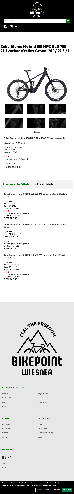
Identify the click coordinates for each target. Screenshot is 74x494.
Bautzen (5, 393)
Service (5, 437)
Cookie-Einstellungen (43, 490)
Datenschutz (43, 429)
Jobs (4, 464)
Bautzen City (7, 398)
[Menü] (16, 26)
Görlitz (4, 406)
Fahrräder (6, 424)
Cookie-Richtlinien (49, 485)
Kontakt (5, 468)
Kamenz (41, 398)
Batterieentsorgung (45, 433)
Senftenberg (42, 402)
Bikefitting (6, 429)
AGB (40, 437)
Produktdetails (43, 184)
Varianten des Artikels (16, 184)
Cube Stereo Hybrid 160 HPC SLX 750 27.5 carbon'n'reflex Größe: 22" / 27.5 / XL (36, 256)
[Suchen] (68, 21)
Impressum (42, 424)
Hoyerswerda (43, 394)
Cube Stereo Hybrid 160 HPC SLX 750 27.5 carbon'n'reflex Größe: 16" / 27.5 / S (35, 195)
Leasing (5, 433)
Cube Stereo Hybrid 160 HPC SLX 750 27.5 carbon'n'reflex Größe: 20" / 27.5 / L (35, 49)
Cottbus (5, 402)
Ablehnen (57, 490)
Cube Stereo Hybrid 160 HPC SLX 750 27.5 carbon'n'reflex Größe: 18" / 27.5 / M (35, 226)
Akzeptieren (67, 490)
